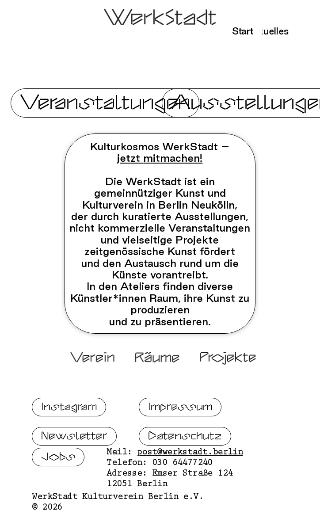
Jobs (58, 460)
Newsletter (74, 440)
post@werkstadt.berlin (190, 457)
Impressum (180, 410)
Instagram (69, 410)
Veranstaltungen (105, 103)
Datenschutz (185, 440)
